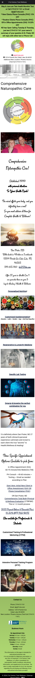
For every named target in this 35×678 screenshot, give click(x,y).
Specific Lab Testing (17, 374)
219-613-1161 (16, 9)
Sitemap (29, 675)
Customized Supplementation (17, 317)
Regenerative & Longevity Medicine (17, 345)
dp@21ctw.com (17, 12)
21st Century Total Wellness (17, 2)
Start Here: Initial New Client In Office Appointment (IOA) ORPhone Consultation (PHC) (19, 488)
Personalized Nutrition (17, 291)
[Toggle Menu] (2, 2)
